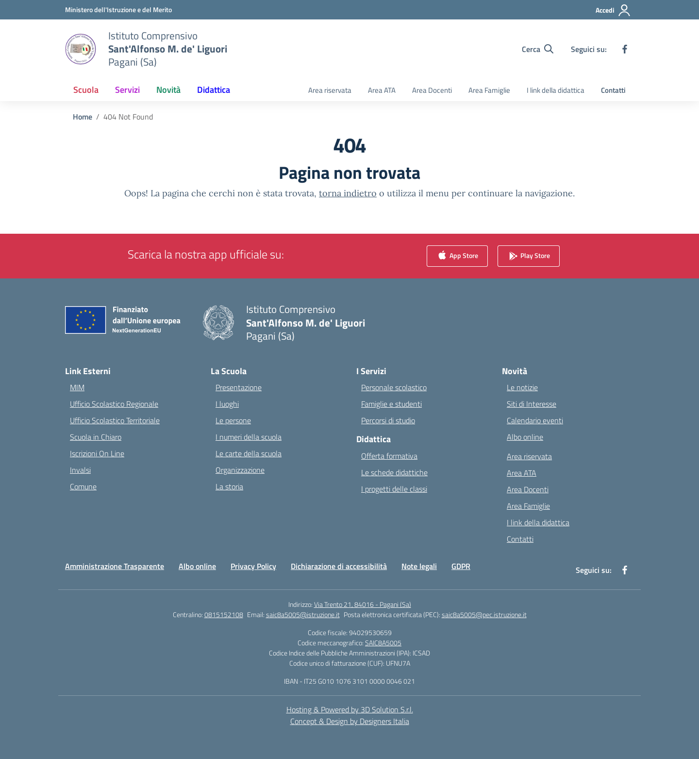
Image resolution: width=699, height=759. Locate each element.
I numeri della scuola (249, 437)
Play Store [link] (528, 256)
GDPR (460, 566)
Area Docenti (432, 90)
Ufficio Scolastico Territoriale (115, 420)
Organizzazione (240, 470)
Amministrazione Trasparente (114, 566)
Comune (83, 486)
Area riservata (329, 90)
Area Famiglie (489, 90)
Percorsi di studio (388, 420)
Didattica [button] (213, 89)
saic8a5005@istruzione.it (303, 614)
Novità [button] (168, 89)
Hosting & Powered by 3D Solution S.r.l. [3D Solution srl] (349, 709)
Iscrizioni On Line (97, 453)
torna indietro (348, 193)
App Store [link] (457, 256)
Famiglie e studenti (391, 404)
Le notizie (522, 387)
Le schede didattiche (394, 472)
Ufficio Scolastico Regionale (114, 404)
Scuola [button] (86, 89)
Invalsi (80, 470)
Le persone (233, 420)
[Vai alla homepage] (167, 49)
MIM (77, 387)
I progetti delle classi (394, 489)
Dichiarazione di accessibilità (339, 566)
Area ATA (382, 90)
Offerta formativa (389, 456)
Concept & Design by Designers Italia (349, 721)
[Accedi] (613, 10)
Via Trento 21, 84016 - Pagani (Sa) (362, 604)
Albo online (525, 437)
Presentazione (239, 387)
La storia (229, 486)
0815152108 (223, 614)
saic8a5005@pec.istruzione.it (484, 614)
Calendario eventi (535, 420)
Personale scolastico (394, 387)
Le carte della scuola (249, 453)
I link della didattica (555, 90)
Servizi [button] (127, 89)
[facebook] (625, 49)
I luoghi (227, 404)
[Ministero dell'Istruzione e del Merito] (118, 9)
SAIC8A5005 (383, 643)
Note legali (419, 566)
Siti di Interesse (531, 404)
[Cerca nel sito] (537, 49)
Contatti (613, 90)
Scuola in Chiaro (95, 437)
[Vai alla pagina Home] (82, 116)
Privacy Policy (253, 566)
